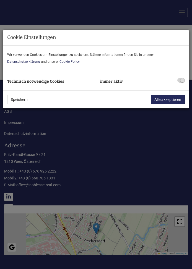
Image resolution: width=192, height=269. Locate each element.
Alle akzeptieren (167, 99)
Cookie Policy (69, 62)
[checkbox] (181, 80)
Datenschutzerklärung (23, 62)
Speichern (19, 99)
